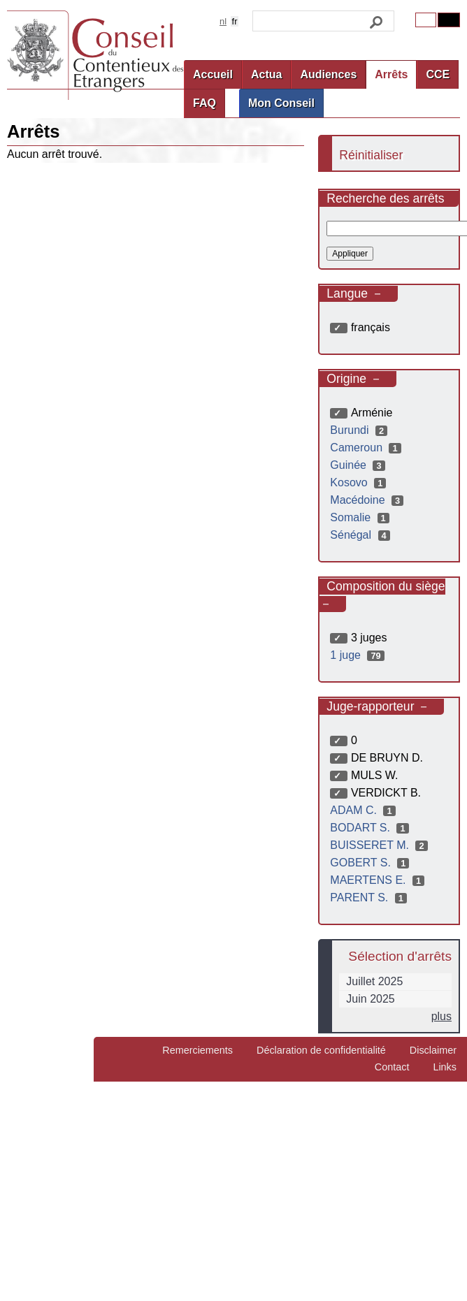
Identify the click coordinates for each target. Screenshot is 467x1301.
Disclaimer (433, 1050)
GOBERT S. (371, 862)
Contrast (448, 20)
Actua (266, 74)
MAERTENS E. (379, 880)
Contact (392, 1067)
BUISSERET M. (380, 845)
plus (441, 1016)
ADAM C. (364, 810)
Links (445, 1067)
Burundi (360, 430)
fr (235, 21)
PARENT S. (370, 897)
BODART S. (371, 828)
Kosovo (359, 482)
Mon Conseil (281, 103)
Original (426, 20)
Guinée (359, 465)
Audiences (328, 74)
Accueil (213, 74)
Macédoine (368, 500)
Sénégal (361, 535)
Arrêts (391, 74)
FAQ (204, 103)
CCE (438, 74)
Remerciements (197, 1050)
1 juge (358, 655)
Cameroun (367, 447)
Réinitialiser (371, 155)
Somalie (361, 517)
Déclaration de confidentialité (321, 1050)
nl (223, 21)
